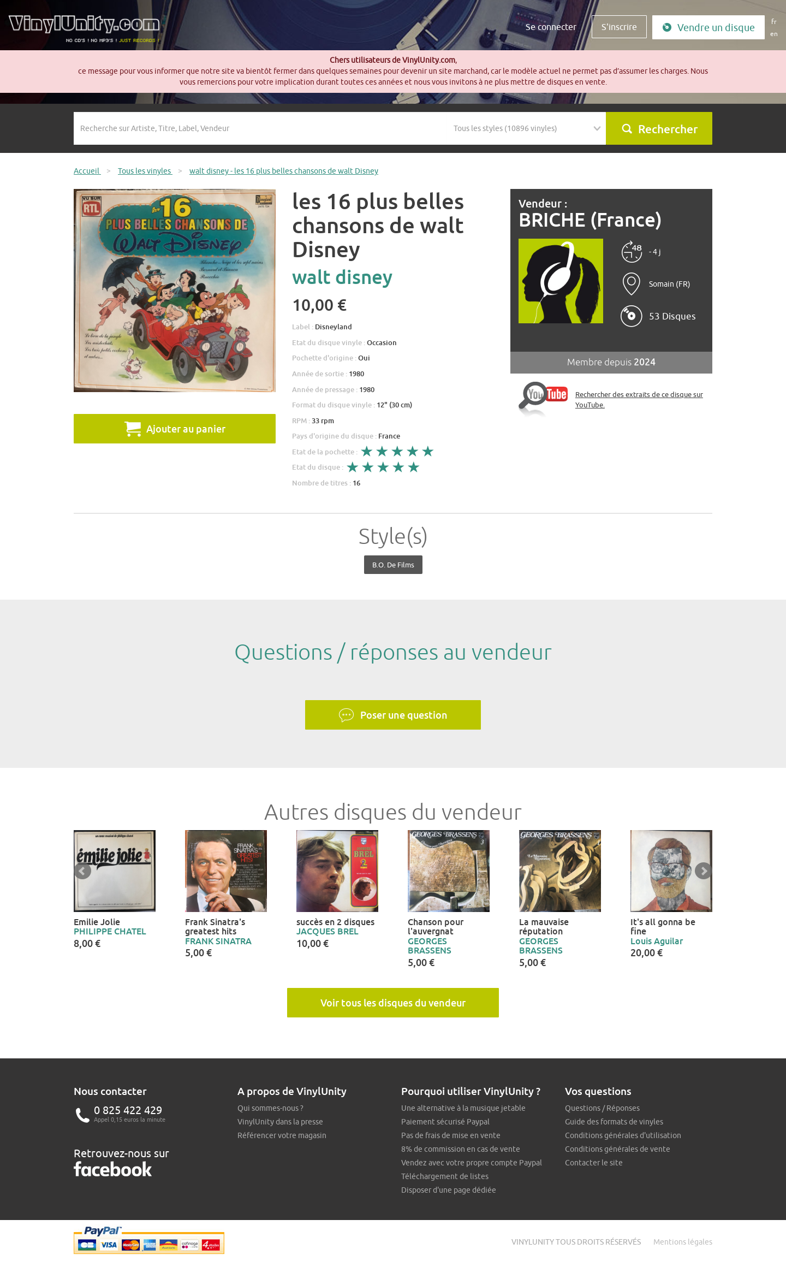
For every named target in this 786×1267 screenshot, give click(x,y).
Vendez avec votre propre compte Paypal (471, 1162)
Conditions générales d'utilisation (623, 1135)
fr (774, 21)
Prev (82, 871)
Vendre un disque (708, 27)
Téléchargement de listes (445, 1176)
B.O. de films (393, 564)
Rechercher (659, 129)
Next (703, 871)
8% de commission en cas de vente (460, 1149)
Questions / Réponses (602, 1108)
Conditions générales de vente (617, 1149)
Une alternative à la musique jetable (463, 1108)
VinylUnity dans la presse (280, 1121)
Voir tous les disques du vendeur (393, 1003)
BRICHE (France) (590, 219)
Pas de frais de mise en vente (451, 1135)
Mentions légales (682, 1242)
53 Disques (672, 316)
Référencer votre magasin (281, 1135)
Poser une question (393, 715)
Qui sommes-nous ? (270, 1108)
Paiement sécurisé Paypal (445, 1121)
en (774, 33)
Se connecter (551, 27)
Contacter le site (594, 1162)
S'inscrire (619, 27)
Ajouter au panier (174, 429)
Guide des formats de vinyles (614, 1121)
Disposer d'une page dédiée (448, 1190)
